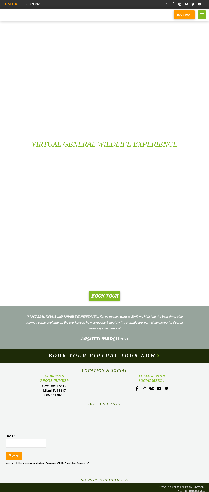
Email (10, 436)
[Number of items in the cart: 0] (167, 4)
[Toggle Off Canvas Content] (202, 14)
